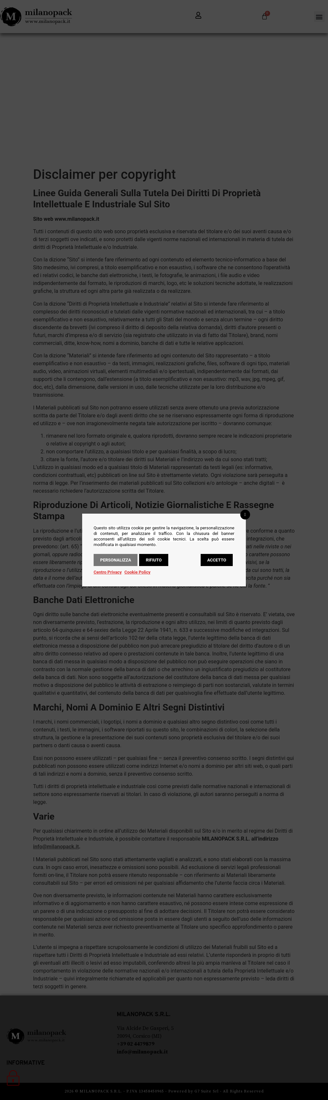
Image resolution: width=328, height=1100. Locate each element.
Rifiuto (153, 560)
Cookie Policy (137, 572)
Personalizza (115, 560)
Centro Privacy (108, 572)
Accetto (216, 560)
